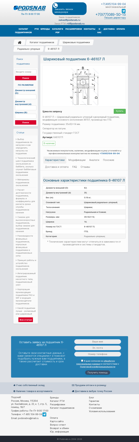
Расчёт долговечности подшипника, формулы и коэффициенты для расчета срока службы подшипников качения (25, 201)
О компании (95, 407)
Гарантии (94, 400)
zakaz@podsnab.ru (69, 20)
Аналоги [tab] (94, 160)
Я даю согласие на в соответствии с (97, 364)
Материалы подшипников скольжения (22, 182)
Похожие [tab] (108, 160)
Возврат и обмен (59, 428)
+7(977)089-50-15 (110, 14)
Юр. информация (59, 431)
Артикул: (48, 137)
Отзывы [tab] (85, 166)
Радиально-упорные (28, 48)
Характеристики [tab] (55, 160)
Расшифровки (57, 404)
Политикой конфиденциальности (97, 366)
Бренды (54, 397)
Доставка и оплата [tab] (56, 166)
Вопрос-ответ (58, 424)
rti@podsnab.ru (76, 23)
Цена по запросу (52, 111)
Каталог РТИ (57, 400)
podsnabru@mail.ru (28, 418)
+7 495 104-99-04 (32, 414)
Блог (91, 397)
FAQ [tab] (74, 166)
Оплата (54, 417)
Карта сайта (56, 421)
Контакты (94, 404)
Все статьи (26, 319)
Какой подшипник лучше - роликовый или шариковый (26, 311)
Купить (119, 111)
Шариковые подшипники (76, 42)
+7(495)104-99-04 (113, 4)
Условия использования (102, 411)
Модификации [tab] (76, 160)
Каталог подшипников (42, 42)
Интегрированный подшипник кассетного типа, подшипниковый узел (26, 279)
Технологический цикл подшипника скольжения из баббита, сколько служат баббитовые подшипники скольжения (26, 166)
